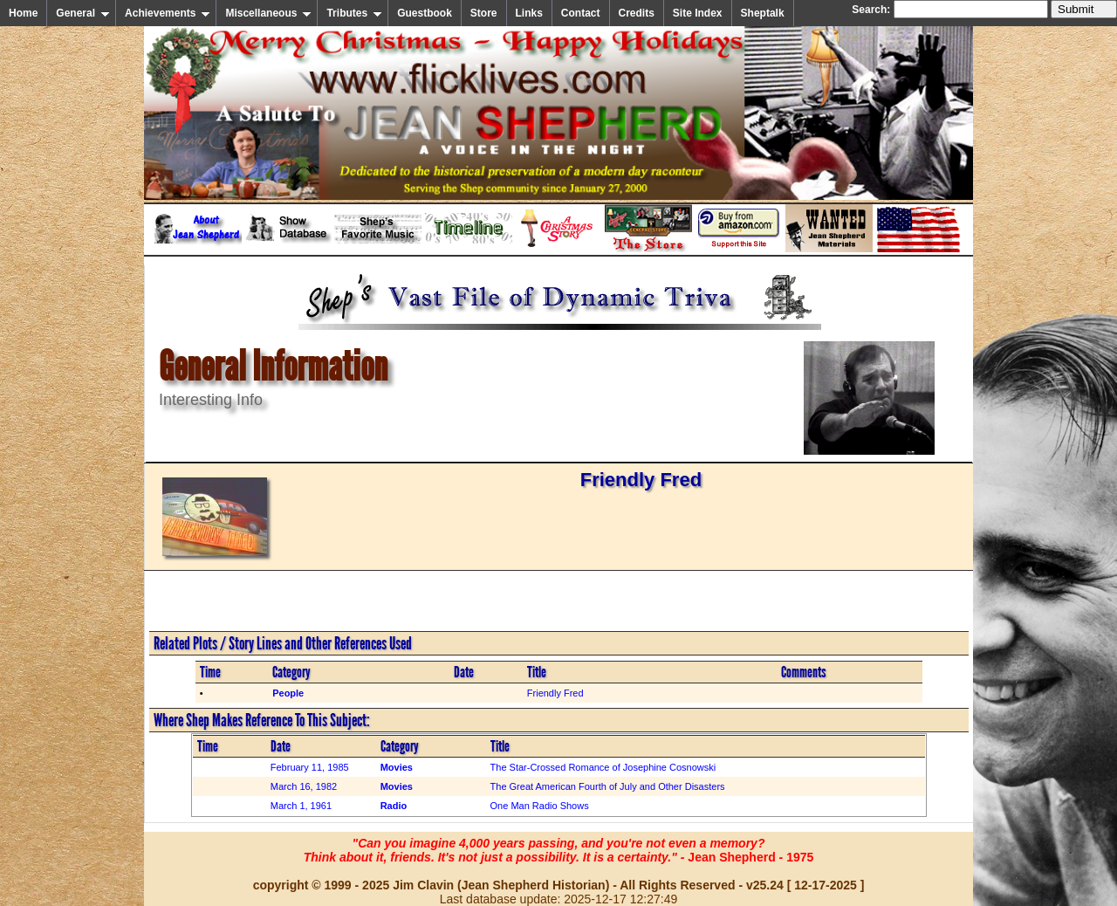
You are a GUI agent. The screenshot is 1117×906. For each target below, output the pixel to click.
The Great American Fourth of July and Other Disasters (607, 786)
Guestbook (424, 13)
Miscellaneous (268, 13)
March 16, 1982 (304, 786)
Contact (580, 13)
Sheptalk (763, 13)
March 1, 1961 (301, 805)
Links (529, 13)
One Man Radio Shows (539, 805)
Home (23, 13)
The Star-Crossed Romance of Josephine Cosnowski (603, 767)
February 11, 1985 (310, 767)
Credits (636, 13)
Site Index (698, 13)
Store (483, 13)
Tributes (354, 13)
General (83, 13)
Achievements (167, 13)
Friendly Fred (555, 693)
